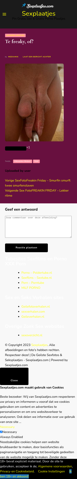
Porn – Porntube (32, 287)
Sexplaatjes (39, 13)
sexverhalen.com (33, 316)
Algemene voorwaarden (55, 466)
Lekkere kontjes (15, 35)
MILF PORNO (31, 292)
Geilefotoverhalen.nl (35, 311)
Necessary (9, 436)
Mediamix (13, 57)
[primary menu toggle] (4, 14)
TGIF (36, 161)
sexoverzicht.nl (31, 339)
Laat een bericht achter (37, 56)
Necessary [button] (7, 431)
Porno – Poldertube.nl (36, 277)
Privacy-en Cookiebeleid (17, 471)
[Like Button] (15, 148)
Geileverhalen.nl (32, 321)
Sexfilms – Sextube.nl (36, 282)
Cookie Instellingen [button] (51, 471)
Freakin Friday (22, 161)
